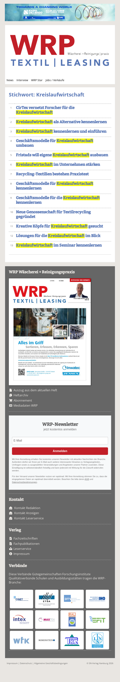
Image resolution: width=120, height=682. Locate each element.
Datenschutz (26, 663)
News (10, 80)
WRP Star (37, 80)
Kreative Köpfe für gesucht (59, 226)
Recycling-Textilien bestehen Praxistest (52, 174)
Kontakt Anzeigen (26, 513)
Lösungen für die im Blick (58, 236)
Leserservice (22, 549)
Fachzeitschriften (26, 538)
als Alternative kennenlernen (61, 122)
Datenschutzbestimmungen (24, 482)
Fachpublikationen (27, 544)
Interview (22, 80)
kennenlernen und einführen (61, 131)
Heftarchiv (21, 395)
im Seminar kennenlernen (59, 245)
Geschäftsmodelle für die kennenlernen (58, 200)
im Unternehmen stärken (58, 164)
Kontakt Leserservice (29, 518)
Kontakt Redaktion (27, 508)
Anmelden (60, 451)
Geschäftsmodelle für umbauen (54, 143)
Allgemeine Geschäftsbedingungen (51, 663)
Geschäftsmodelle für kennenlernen (54, 186)
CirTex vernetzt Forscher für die (45, 110)
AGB (87, 479)
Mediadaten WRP (26, 405)
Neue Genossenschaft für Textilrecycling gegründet (53, 214)
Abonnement (23, 400)
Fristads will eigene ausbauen (62, 155)
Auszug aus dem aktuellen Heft (35, 390)
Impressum (22, 554)
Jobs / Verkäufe (55, 80)
